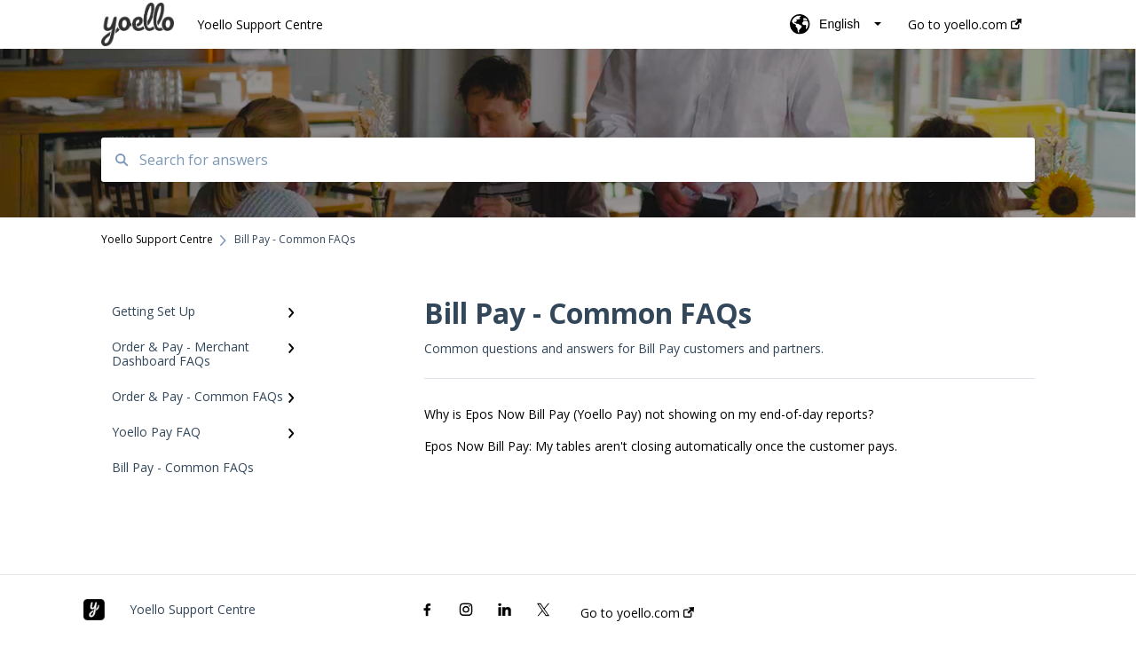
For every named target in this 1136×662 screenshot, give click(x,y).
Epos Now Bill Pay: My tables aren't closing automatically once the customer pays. (660, 445)
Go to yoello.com (637, 613)
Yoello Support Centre (260, 24)
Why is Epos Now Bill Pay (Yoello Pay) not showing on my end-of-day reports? (648, 414)
